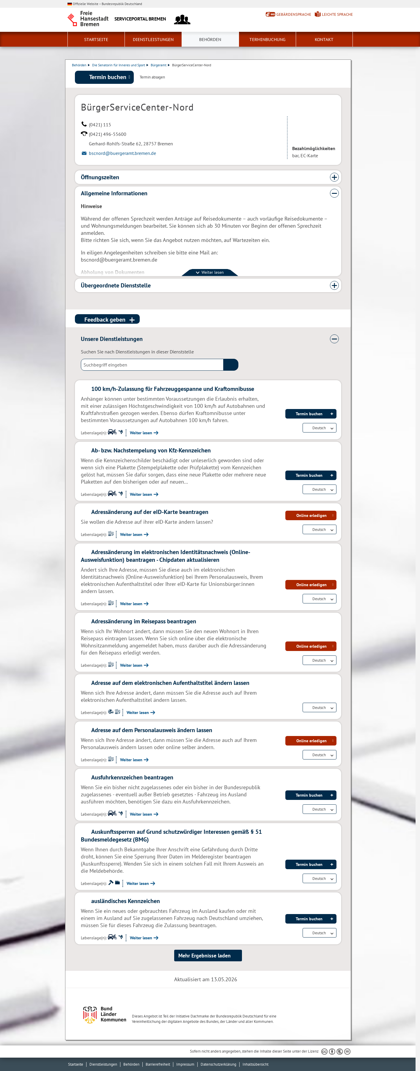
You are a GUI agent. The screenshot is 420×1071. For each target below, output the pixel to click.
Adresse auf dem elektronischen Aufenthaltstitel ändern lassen (170, 683)
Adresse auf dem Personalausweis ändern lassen (151, 731)
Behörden (210, 39)
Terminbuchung (267, 39)
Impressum (185, 1064)
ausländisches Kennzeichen (125, 901)
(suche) (231, 365)
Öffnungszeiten (100, 178)
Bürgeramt (163, 65)
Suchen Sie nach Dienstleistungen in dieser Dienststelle (137, 352)
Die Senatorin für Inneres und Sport (123, 65)
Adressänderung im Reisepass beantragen (143, 622)
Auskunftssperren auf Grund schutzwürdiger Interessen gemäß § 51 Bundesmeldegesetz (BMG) (171, 836)
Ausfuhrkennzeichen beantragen (132, 778)
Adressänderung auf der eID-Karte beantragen (149, 512)
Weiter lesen (141, 433)
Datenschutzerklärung (218, 1064)
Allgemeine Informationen (114, 194)
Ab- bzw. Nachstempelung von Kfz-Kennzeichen (151, 451)
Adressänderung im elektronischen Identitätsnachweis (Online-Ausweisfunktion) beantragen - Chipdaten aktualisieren (165, 556)
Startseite (96, 39)
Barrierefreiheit (158, 1064)
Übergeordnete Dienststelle (116, 286)
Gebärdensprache (293, 14)
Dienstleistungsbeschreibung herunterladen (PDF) (340, 77)
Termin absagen (152, 78)
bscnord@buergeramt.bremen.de (122, 154)
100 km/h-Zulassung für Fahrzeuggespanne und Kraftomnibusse (172, 389)
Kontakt (324, 39)
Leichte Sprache (337, 14)
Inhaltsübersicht (255, 1064)
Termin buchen (107, 77)
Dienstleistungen (153, 39)
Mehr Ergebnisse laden (204, 956)
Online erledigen (311, 516)
